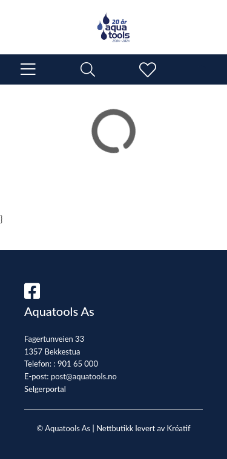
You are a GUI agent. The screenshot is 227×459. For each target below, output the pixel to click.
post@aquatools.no (84, 376)
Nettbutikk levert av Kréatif (143, 428)
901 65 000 (78, 363)
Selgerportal (45, 389)
